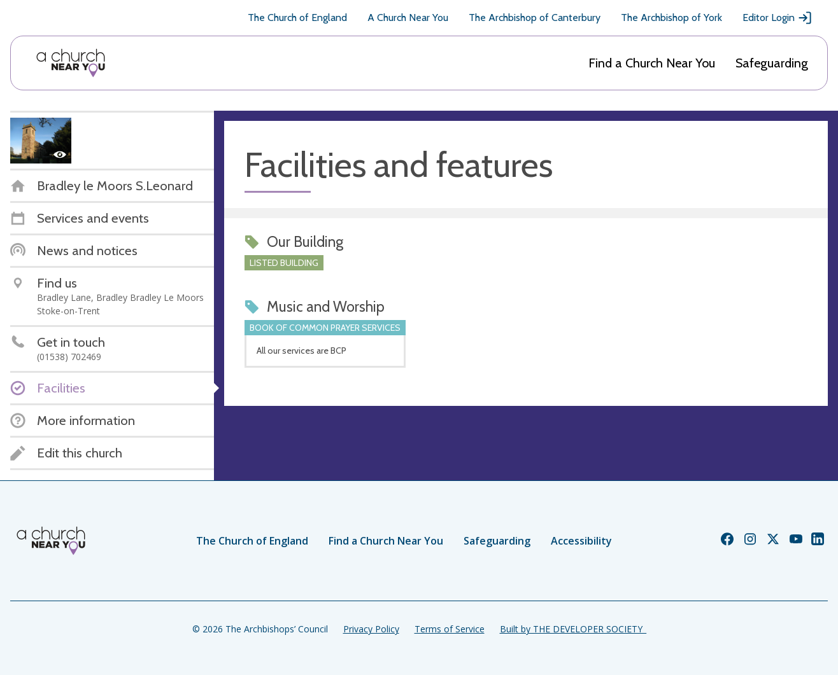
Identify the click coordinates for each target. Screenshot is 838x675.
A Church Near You (407, 17)
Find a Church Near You (651, 63)
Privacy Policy (371, 629)
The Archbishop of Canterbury (534, 17)
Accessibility (581, 541)
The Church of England (297, 17)
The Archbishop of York (671, 17)
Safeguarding (771, 63)
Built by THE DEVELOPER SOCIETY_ (573, 629)
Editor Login (777, 17)
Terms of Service (450, 629)
